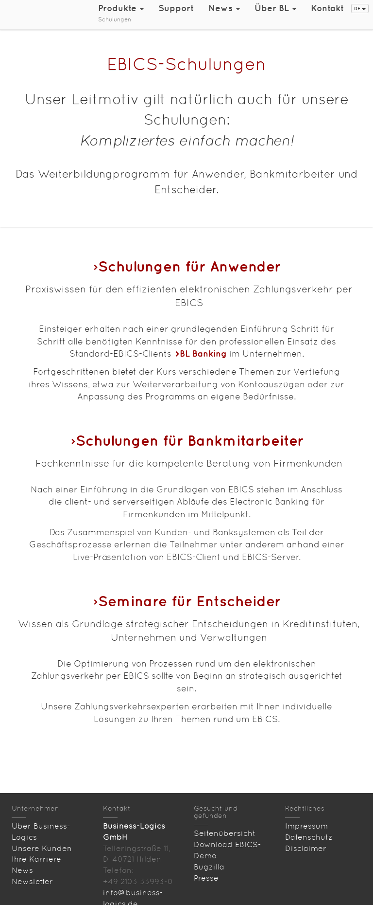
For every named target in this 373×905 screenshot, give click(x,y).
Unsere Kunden (42, 848)
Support (176, 8)
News (22, 870)
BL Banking (203, 353)
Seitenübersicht (224, 833)
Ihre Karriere (36, 859)
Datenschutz (309, 837)
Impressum (306, 826)
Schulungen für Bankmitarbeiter (190, 440)
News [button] (224, 8)
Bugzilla (209, 866)
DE (360, 8)
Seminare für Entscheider (189, 600)
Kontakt (327, 8)
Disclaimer (305, 848)
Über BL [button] (275, 8)
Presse (206, 878)
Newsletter (32, 881)
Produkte (121, 8)
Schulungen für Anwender (189, 265)
